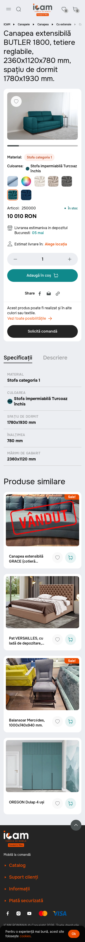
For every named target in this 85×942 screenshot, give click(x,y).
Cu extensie (63, 24)
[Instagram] (18, 913)
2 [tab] (25, 145)
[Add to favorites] (57, 557)
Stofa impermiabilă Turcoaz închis (51, 168)
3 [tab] (36, 145)
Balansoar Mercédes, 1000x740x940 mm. (27, 723)
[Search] (18, 9)
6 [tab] (72, 145)
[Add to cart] (70, 557)
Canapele (24, 24)
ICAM (7, 24)
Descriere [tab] (55, 357)
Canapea (43, 24)
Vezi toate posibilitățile (29, 318)
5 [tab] (60, 145)
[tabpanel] (42, 116)
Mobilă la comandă (17, 855)
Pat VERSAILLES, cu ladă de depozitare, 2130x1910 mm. (26, 643)
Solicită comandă (42, 331)
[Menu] (8, 9)
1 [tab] (13, 145)
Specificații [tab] (18, 357)
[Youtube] (29, 913)
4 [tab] (48, 145)
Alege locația (56, 244)
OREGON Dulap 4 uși (26, 802)
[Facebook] (8, 913)
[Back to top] (76, 825)
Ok (74, 934)
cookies (25, 936)
